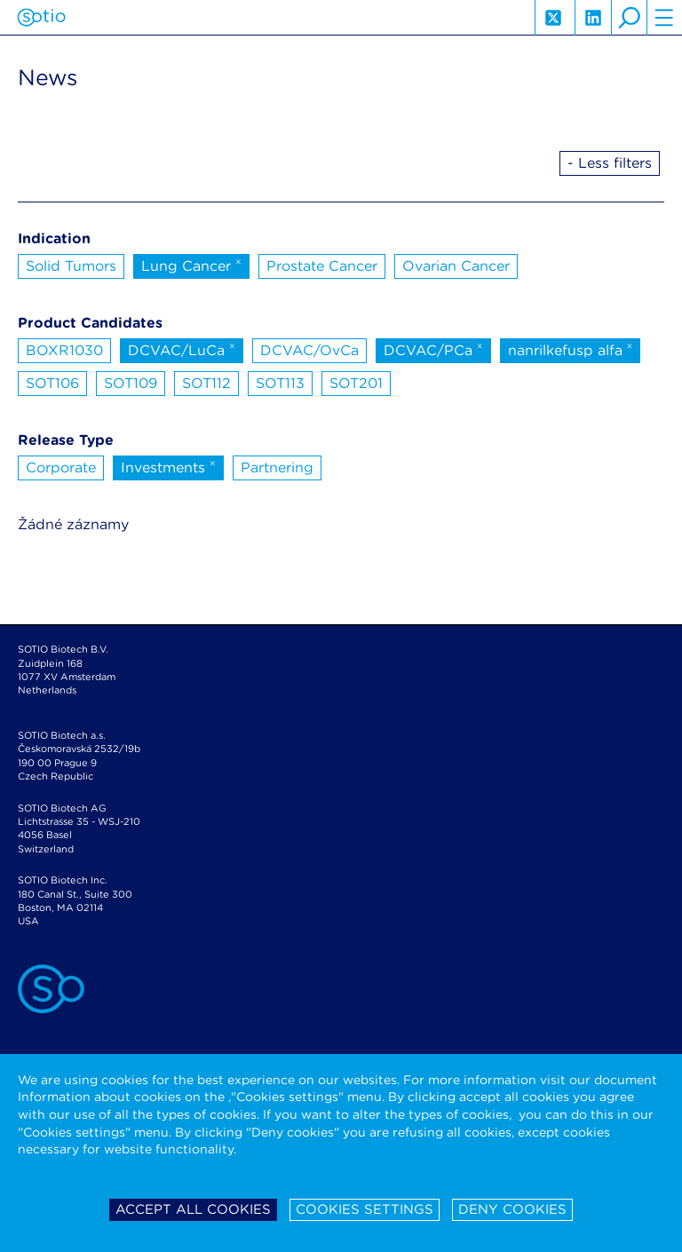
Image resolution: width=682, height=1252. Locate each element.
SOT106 (52, 383)
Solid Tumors (71, 266)
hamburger (664, 18)
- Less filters (609, 163)
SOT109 (130, 383)
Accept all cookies (193, 1209)
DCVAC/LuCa (181, 349)
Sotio (41, 18)
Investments (168, 466)
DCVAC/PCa (433, 349)
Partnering (277, 467)
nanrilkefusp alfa (570, 349)
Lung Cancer (191, 264)
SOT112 (206, 383)
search (628, 18)
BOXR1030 (64, 350)
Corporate (61, 467)
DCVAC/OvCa (309, 350)
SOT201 (356, 383)
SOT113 (280, 383)
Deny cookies (512, 1209)
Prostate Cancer (321, 266)
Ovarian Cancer (456, 266)
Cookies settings (364, 1209)
